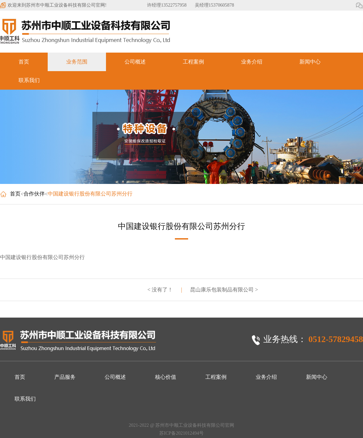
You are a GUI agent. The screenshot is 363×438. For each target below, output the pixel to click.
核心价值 (165, 377)
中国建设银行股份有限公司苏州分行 (90, 194)
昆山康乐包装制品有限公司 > (224, 289)
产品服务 (65, 377)
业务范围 (76, 62)
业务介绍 (251, 62)
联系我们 (29, 80)
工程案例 (193, 62)
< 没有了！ (160, 289)
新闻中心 (310, 62)
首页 (24, 62)
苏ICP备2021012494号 (181, 433)
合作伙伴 (34, 194)
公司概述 (135, 62)
